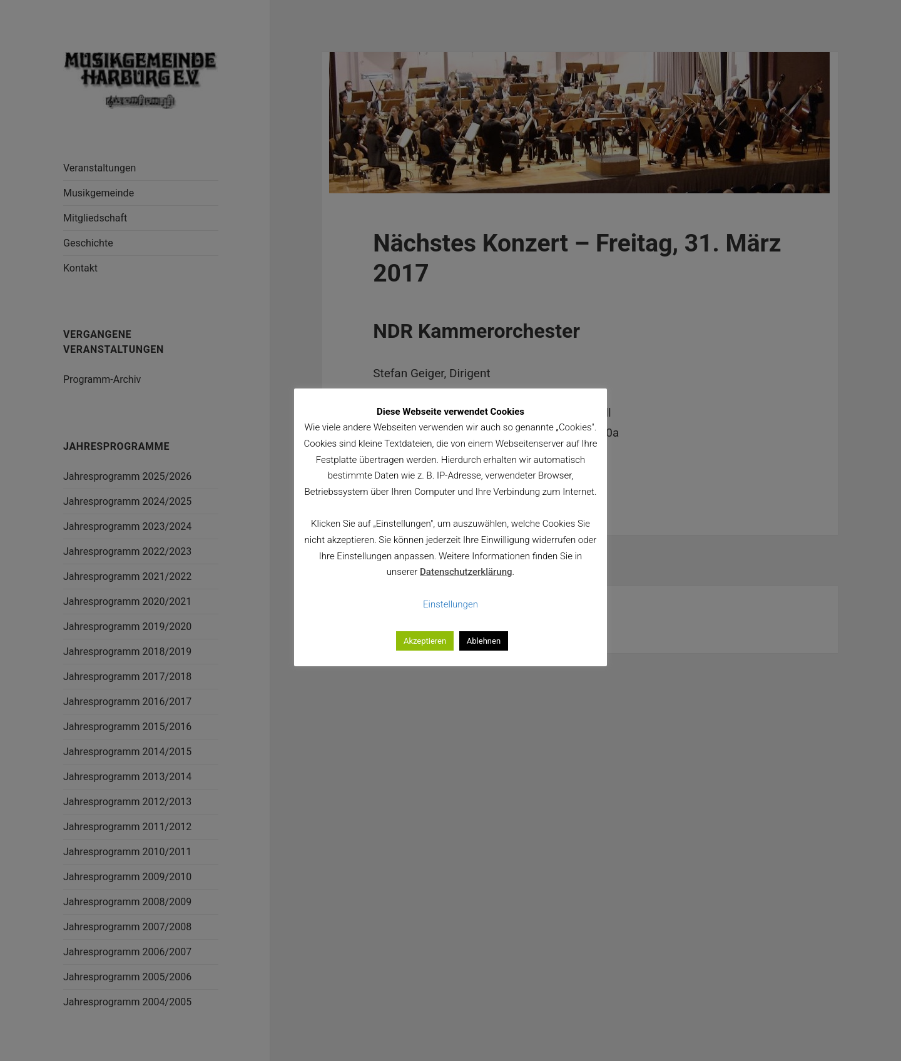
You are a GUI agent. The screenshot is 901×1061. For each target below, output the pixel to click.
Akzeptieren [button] (425, 641)
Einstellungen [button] (450, 604)
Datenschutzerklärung (466, 571)
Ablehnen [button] (484, 641)
